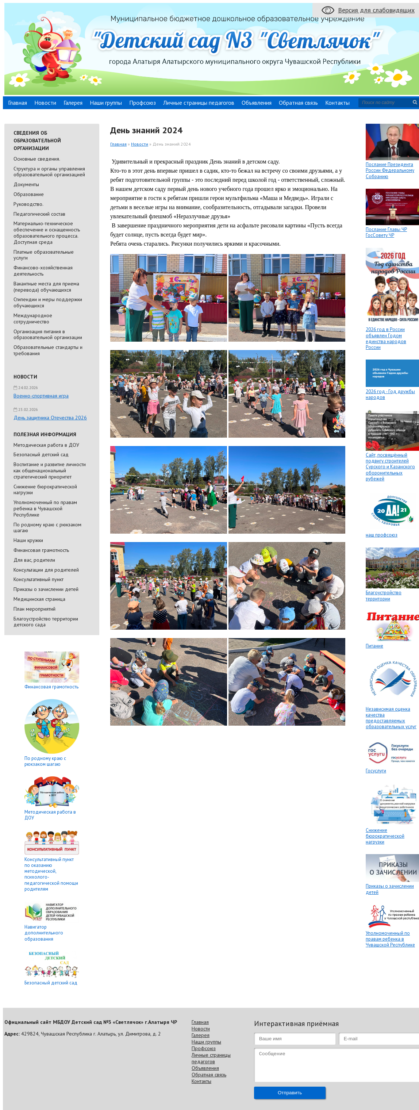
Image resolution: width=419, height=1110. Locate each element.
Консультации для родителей (46, 569)
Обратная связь (298, 102)
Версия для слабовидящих (376, 10)
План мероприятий (34, 609)
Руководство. (28, 204)
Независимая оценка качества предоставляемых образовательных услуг (391, 718)
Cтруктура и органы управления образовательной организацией (49, 171)
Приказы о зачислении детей (46, 589)
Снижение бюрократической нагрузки (45, 489)
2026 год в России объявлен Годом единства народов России (386, 338)
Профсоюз (142, 102)
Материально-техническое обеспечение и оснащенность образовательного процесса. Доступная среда (47, 232)
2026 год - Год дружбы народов (390, 394)
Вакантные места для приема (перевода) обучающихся (46, 286)
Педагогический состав (39, 214)
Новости (45, 102)
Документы (26, 184)
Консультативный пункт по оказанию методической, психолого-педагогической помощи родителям (51, 874)
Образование (29, 194)
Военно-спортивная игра (41, 395)
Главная (17, 102)
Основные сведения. (37, 158)
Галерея (73, 102)
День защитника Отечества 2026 (50, 417)
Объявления (257, 102)
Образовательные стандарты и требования (48, 350)
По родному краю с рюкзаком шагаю (47, 527)
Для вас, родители (34, 560)
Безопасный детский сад (41, 454)
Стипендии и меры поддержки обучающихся (48, 302)
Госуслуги (376, 771)
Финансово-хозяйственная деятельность (43, 270)
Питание (374, 646)
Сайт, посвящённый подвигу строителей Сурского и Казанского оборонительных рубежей (390, 467)
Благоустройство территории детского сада (46, 621)
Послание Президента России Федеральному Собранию (390, 170)
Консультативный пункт (39, 579)
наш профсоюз (381, 535)
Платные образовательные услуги (44, 255)
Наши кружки (28, 540)
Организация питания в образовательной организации (48, 334)
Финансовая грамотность (41, 550)
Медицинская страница (39, 599)
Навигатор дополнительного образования (43, 933)
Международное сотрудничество (33, 318)
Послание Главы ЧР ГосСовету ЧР (386, 232)
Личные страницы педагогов (198, 102)
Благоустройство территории (383, 595)
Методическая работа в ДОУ (46, 445)
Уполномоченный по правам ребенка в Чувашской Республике (45, 508)
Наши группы (106, 102)
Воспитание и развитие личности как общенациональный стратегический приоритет (50, 470)
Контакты (337, 102)
